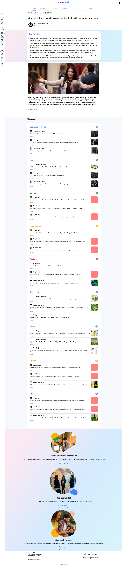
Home (31, 13)
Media (36, 13)
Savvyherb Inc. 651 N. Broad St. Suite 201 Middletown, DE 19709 (36, 558)
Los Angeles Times (46, 13)
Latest (35, 8)
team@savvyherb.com (35, 562)
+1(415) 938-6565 (33, 561)
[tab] (35, 8)
